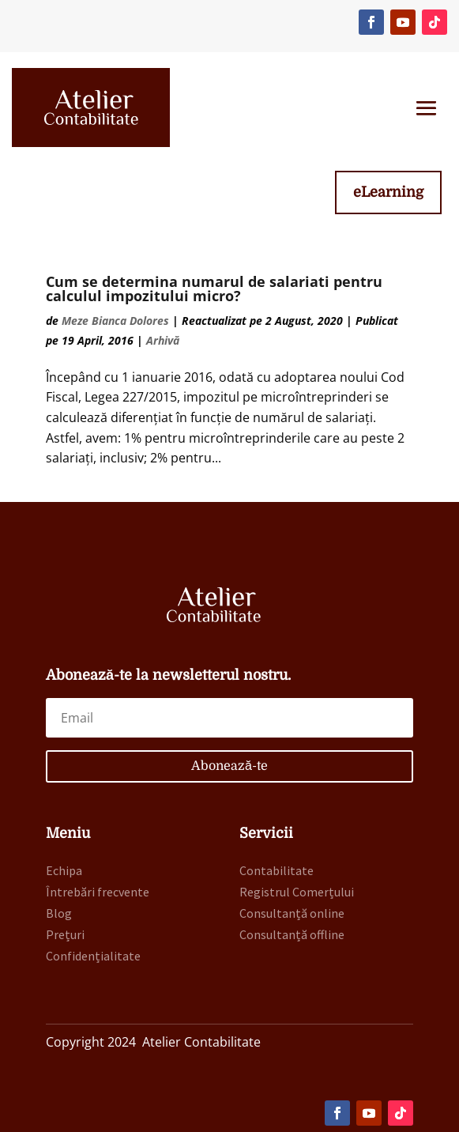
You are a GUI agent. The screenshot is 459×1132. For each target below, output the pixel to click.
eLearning (388, 192)
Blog (59, 913)
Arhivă (162, 340)
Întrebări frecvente (97, 892)
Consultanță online (291, 913)
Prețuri (65, 934)
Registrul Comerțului (296, 892)
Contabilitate (276, 870)
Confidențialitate (93, 956)
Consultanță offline (291, 934)
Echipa (64, 870)
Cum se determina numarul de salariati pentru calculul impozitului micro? (214, 288)
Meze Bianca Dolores (115, 320)
